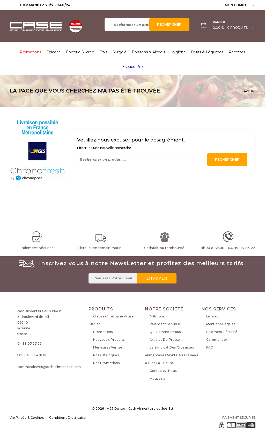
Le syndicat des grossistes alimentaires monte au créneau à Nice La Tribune (171, 355)
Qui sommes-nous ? (166, 332)
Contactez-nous (163, 371)
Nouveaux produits (109, 340)
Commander (216, 340)
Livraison (213, 316)
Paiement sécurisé (165, 324)
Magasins (157, 378)
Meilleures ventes (108, 347)
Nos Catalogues (106, 355)
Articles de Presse (165, 340)
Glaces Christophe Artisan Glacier (112, 320)
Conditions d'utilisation (68, 418)
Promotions (103, 332)
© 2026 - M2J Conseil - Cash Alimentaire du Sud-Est (132, 408)
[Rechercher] (147, 24)
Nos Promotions (106, 363)
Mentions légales (220, 324)
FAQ (210, 347)
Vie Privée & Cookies (27, 418)
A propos (157, 316)
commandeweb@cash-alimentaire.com (49, 367)
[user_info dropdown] (253, 5)
